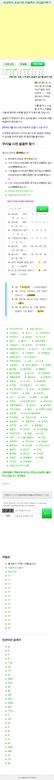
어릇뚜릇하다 (15, 405)
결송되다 (31, 377)
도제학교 (13, 333)
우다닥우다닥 (15, 329)
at (9, 646)
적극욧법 (13, 417)
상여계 (12, 425)
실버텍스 (47, 405)
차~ (13, 74)
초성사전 (26, 69)
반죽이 (12, 401)
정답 (29, 433)
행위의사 (13, 445)
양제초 (28, 337)
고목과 (44, 421)
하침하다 (47, 377)
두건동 (40, 453)
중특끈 (48, 365)
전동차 (12, 457)
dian (10, 751)
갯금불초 (27, 457)
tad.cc (19, 777)
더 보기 (6, 483)
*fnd (9, 699)
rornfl (10, 747)
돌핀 (29, 409)
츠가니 (28, 333)
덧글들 (23, 64)
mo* (10, 719)
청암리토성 (14, 357)
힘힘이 (12, 429)
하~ (42, 74)
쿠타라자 (29, 441)
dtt (9, 687)
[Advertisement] (27, 32)
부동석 (12, 381)
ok (9, 743)
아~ (42, 72)
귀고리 (42, 337)
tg (9, 731)
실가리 (30, 373)
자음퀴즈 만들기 (12, 69)
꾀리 (23, 397)
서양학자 (29, 353)
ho (9, 755)
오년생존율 (42, 429)
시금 (41, 433)
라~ (13, 72)
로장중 (12, 413)
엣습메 (44, 441)
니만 (25, 425)
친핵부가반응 (45, 409)
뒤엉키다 (27, 385)
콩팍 (34, 397)
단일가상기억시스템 (19, 465)
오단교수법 (30, 417)
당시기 (35, 349)
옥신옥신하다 (15, 389)
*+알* (10, 662)
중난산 (26, 453)
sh (9, 675)
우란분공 (27, 461)
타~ (28, 74)
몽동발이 (39, 425)
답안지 (26, 449)
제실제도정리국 (16, 349)
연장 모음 (37, 64)
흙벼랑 (12, 453)
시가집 (12, 461)
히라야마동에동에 (31, 413)
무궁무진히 (14, 433)
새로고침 (9, 64)
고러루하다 (44, 333)
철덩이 (12, 449)
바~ (28, 72)
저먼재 (42, 345)
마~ (20, 72)
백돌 (41, 457)
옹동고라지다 (36, 329)
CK (9, 759)
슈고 (11, 397)
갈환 (46, 397)
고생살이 (13, 345)
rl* (9, 658)
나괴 (41, 361)
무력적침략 (14, 361)
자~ (6, 74)
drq (9, 707)
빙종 (27, 393)
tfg (9, 691)
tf (8, 727)
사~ (35, 72)
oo (9, 723)
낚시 (45, 417)
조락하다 (13, 441)
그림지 (42, 385)
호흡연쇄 (29, 421)
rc (9, 650)
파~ (35, 74)
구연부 (48, 349)
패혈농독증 (14, 377)
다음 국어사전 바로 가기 (19, 195)
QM (9, 695)
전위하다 (13, 337)
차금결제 (45, 373)
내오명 (28, 445)
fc (8, 735)
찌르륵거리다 (29, 401)
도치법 (12, 385)
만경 (43, 437)
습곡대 (28, 345)
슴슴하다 (13, 421)
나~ (43, 69)
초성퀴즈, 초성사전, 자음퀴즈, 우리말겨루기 (27, 2)
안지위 (26, 429)
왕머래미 (27, 369)
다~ (6, 72)
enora (10, 703)
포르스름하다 (31, 365)
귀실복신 (13, 365)
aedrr (10, 679)
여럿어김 (47, 401)
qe (9, 763)
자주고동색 (14, 409)
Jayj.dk (28, 777)
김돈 (29, 361)
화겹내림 (41, 381)
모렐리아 (13, 353)
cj (8, 739)
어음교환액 (40, 341)
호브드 (33, 405)
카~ (20, 74)
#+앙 (10, 683)
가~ (36, 69)
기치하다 (13, 393)
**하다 (11, 711)
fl (8, 715)
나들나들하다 (27, 437)
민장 (39, 449)
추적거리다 (44, 445)
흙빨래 (42, 369)
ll (8, 654)
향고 (11, 341)
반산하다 (31, 357)
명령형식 (45, 389)
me (9, 666)
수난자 (26, 381)
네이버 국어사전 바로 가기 (20, 191)
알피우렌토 (14, 373)
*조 (9, 670)
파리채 (40, 393)
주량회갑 (45, 353)
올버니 (24, 341)
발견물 (12, 369)
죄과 (32, 389)
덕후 (11, 437)
